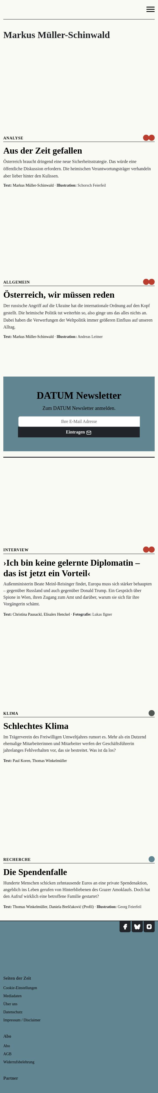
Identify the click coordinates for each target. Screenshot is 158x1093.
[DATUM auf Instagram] (149, 926)
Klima (10, 713)
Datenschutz (12, 1012)
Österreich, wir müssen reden (59, 295)
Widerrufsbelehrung (18, 1062)
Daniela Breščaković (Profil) (71, 907)
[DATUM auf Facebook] (125, 926)
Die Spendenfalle (35, 872)
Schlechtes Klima (36, 726)
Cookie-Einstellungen (20, 988)
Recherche (17, 860)
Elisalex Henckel (57, 614)
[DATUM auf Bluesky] (137, 926)
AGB (7, 1054)
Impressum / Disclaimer (22, 1020)
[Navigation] (150, 10)
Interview (16, 550)
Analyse (13, 138)
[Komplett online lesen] (152, 859)
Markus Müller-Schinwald (33, 185)
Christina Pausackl (27, 614)
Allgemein (16, 282)
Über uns (10, 1004)
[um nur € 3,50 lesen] (149, 138)
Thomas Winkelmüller (49, 761)
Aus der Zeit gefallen (42, 151)
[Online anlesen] (152, 713)
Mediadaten (12, 996)
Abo (6, 1046)
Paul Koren (21, 761)
